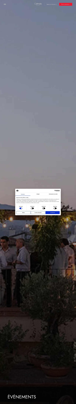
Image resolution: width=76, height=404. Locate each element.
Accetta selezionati (38, 212)
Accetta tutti (52, 212)
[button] (5, 4)
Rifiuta (23, 212)
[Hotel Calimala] (38, 4)
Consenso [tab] (23, 194)
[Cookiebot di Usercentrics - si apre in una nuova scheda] (55, 190)
